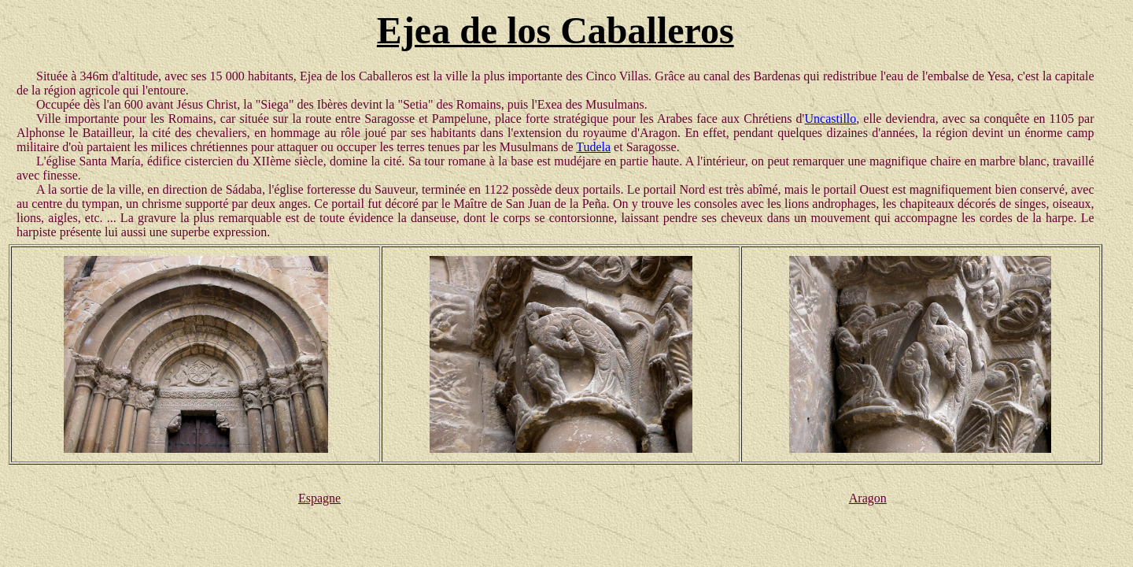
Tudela (593, 147)
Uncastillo (831, 118)
